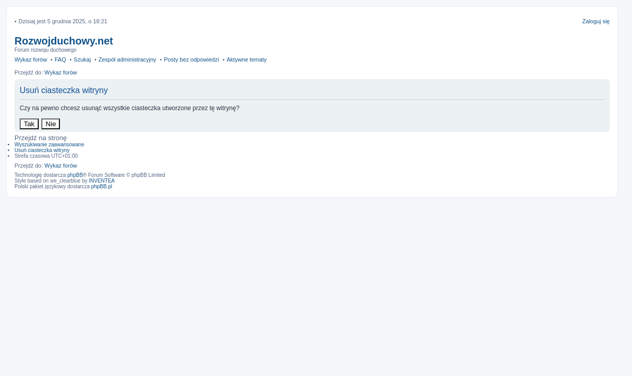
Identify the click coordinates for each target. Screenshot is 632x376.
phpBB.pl (101, 186)
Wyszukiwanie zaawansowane (49, 144)
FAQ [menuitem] (60, 59)
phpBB (75, 175)
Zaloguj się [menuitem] (596, 21)
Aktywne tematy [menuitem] (246, 59)
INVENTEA (102, 181)
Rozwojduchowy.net (63, 41)
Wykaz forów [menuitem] (30, 59)
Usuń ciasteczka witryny (42, 150)
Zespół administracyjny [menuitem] (127, 59)
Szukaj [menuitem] (82, 59)
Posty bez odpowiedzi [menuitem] (191, 59)
